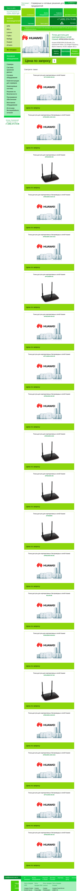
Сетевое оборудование (12, 79)
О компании (30, 14)
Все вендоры (12, 53)
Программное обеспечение (12, 101)
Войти (23, 5)
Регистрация (25, 3)
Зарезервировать (67, 51)
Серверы (10, 67)
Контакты (73, 23)
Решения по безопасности (12, 96)
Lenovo (9, 35)
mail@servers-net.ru (11, 885)
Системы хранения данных (10, 72)
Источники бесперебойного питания (13, 113)
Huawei (9, 45)
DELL (9, 32)
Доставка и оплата (70, 14)
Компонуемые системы (12, 90)
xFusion (9, 48)
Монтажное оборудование (12, 107)
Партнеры (31, 23)
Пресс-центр (44, 23)
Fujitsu (9, 38)
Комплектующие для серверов (13, 85)
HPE (8, 29)
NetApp (9, 42)
